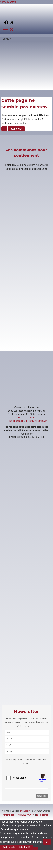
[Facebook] (6, 23)
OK (47, 841)
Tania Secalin (24, 811)
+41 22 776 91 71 (26, 417)
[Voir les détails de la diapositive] (29, 84)
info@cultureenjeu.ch (36, 420)
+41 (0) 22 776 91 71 (26, 815)
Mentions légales (9, 815)
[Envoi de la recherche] (4, 128)
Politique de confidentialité (16, 847)
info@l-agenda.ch (15, 420)
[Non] (35, 848)
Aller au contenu (8, 1)
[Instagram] (11, 23)
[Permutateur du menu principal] (8, 29)
